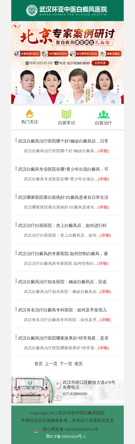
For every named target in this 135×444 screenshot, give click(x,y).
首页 (38, 363)
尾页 (78, 363)
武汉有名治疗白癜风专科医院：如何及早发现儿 (62, 310)
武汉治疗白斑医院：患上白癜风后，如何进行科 (62, 225)
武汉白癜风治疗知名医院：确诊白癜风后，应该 (62, 282)
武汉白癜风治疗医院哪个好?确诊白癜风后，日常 (63, 141)
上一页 (51, 363)
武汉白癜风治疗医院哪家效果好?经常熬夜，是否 (63, 338)
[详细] (103, 151)
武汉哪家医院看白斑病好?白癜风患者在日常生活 (63, 197)
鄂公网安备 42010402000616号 (71, 429)
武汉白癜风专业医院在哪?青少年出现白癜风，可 (63, 169)
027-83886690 (75, 393)
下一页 (66, 363)
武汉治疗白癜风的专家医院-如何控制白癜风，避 (63, 253)
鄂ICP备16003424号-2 (65, 436)
